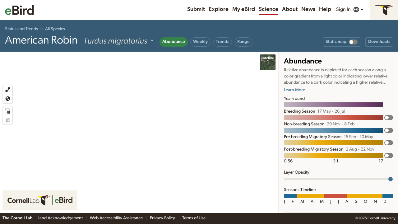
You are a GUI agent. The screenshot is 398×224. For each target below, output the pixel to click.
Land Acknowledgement (61, 218)
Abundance (173, 42)
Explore (219, 9)
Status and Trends (21, 29)
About (290, 9)
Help (325, 9)
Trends (222, 42)
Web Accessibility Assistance (117, 218)
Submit (196, 9)
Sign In (343, 9)
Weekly (200, 42)
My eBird (243, 9)
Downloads (379, 42)
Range (243, 42)
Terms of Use (194, 218)
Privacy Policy (163, 218)
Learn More (294, 90)
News (308, 9)
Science (268, 9)
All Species (55, 29)
